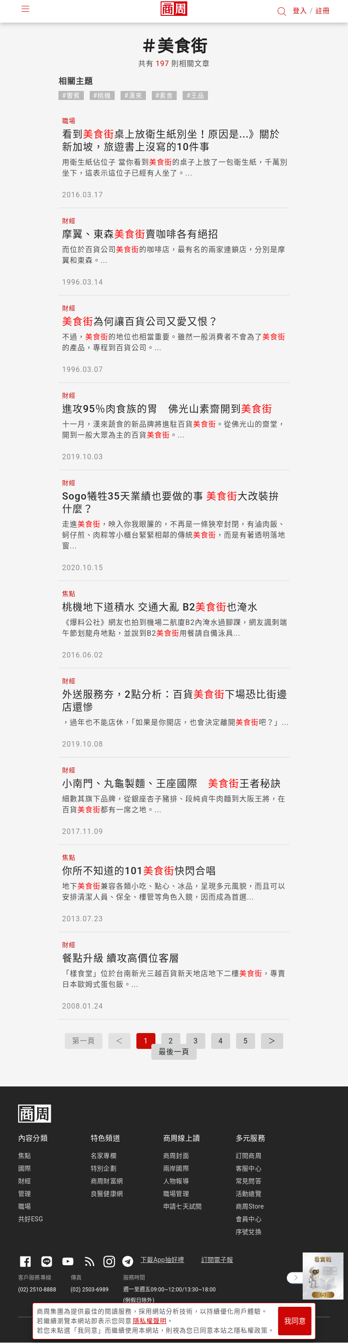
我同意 (295, 1321)
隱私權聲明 (150, 1320)
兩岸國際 (176, 1168)
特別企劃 (103, 1168)
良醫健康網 (107, 1193)
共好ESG (30, 1219)
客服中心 (248, 1168)
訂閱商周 (248, 1155)
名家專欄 (103, 1155)
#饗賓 (71, 95)
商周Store (250, 1206)
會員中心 (248, 1219)
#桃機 (102, 95)
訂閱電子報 (217, 1259)
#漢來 (133, 95)
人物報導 (176, 1181)
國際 (24, 1168)
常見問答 (248, 1181)
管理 (24, 1193)
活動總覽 (248, 1193)
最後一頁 (174, 1052)
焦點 (24, 1155)
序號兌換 (248, 1231)
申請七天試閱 (182, 1206)
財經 (24, 1181)
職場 (24, 1206)
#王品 (195, 95)
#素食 (164, 95)
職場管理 (176, 1193)
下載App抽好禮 (162, 1259)
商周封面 (176, 1155)
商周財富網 (107, 1181)
